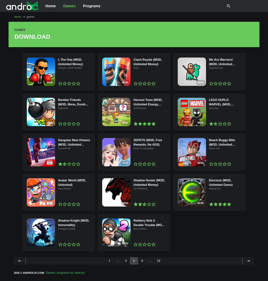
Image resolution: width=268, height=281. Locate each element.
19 (158, 260)
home (18, 16)
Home (50, 6)
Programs (91, 6)
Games (69, 6)
